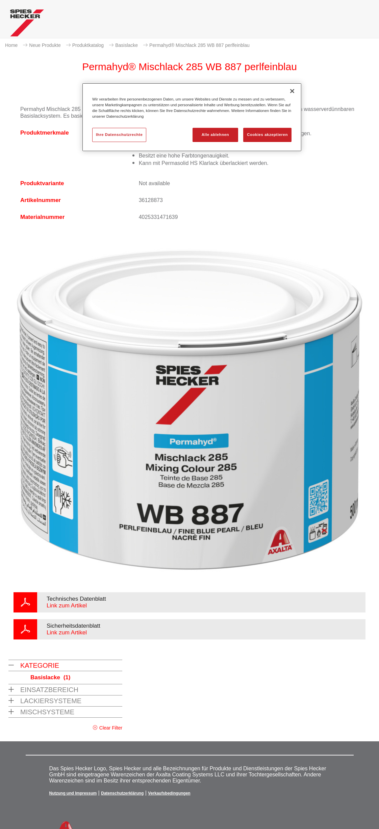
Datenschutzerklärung (122, 793)
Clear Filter (110, 728)
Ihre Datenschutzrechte (119, 135)
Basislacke (126, 45)
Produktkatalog (88, 45)
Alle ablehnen (215, 135)
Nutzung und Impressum (73, 793)
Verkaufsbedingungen (169, 793)
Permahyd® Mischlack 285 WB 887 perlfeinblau (199, 45)
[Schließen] (292, 91)
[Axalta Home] (27, 24)
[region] (192, 117)
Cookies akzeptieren (267, 135)
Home (11, 45)
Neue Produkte (44, 45)
